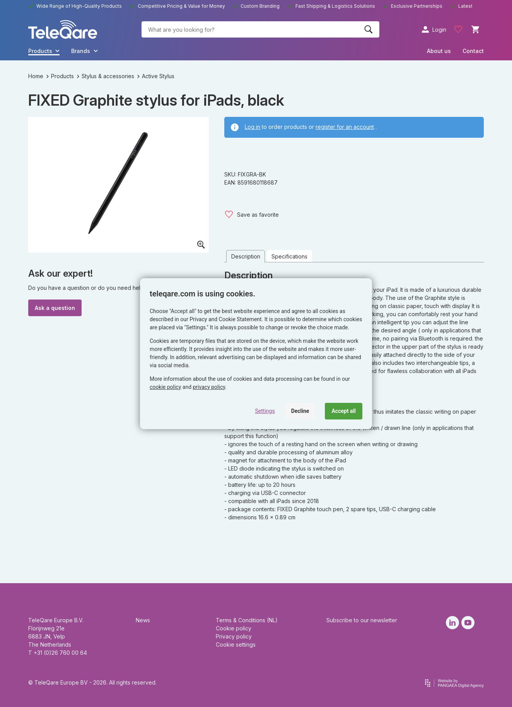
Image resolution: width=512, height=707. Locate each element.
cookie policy (165, 387)
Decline (300, 411)
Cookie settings (236, 644)
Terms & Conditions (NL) (247, 620)
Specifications (289, 256)
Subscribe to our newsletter (361, 620)
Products (60, 76)
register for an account (345, 126)
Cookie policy (233, 628)
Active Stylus (155, 76)
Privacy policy (234, 636)
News (143, 620)
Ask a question (55, 308)
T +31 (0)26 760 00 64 (57, 652)
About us (439, 51)
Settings (265, 411)
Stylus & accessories (105, 76)
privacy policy (209, 387)
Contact (473, 51)
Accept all (343, 411)
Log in (252, 126)
